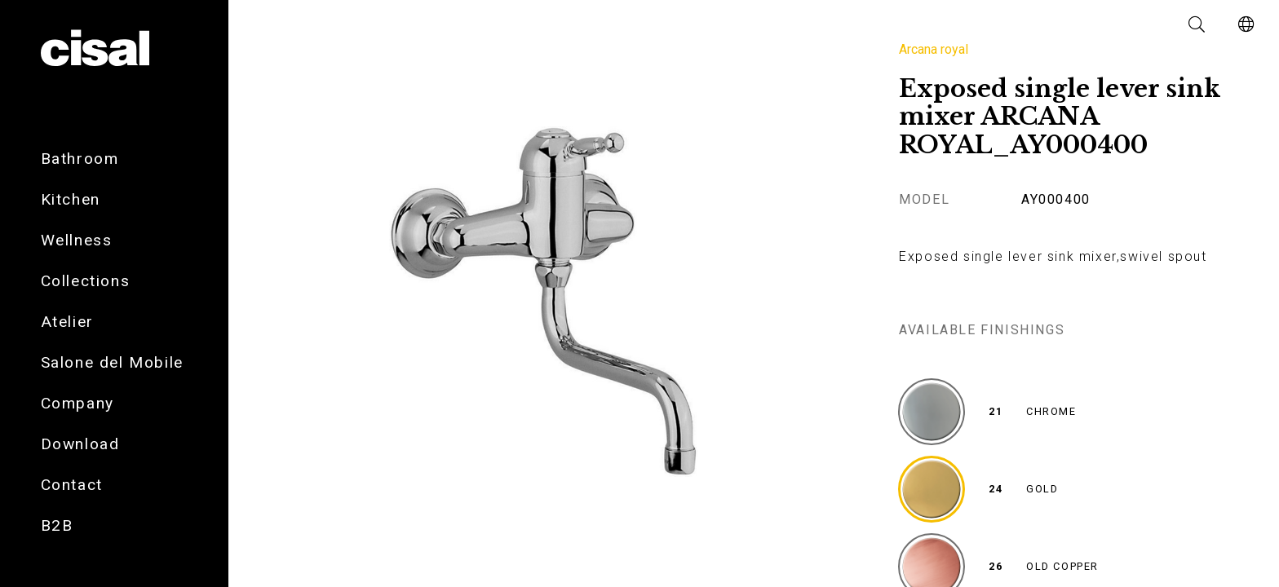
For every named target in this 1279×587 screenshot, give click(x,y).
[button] (1197, 24)
